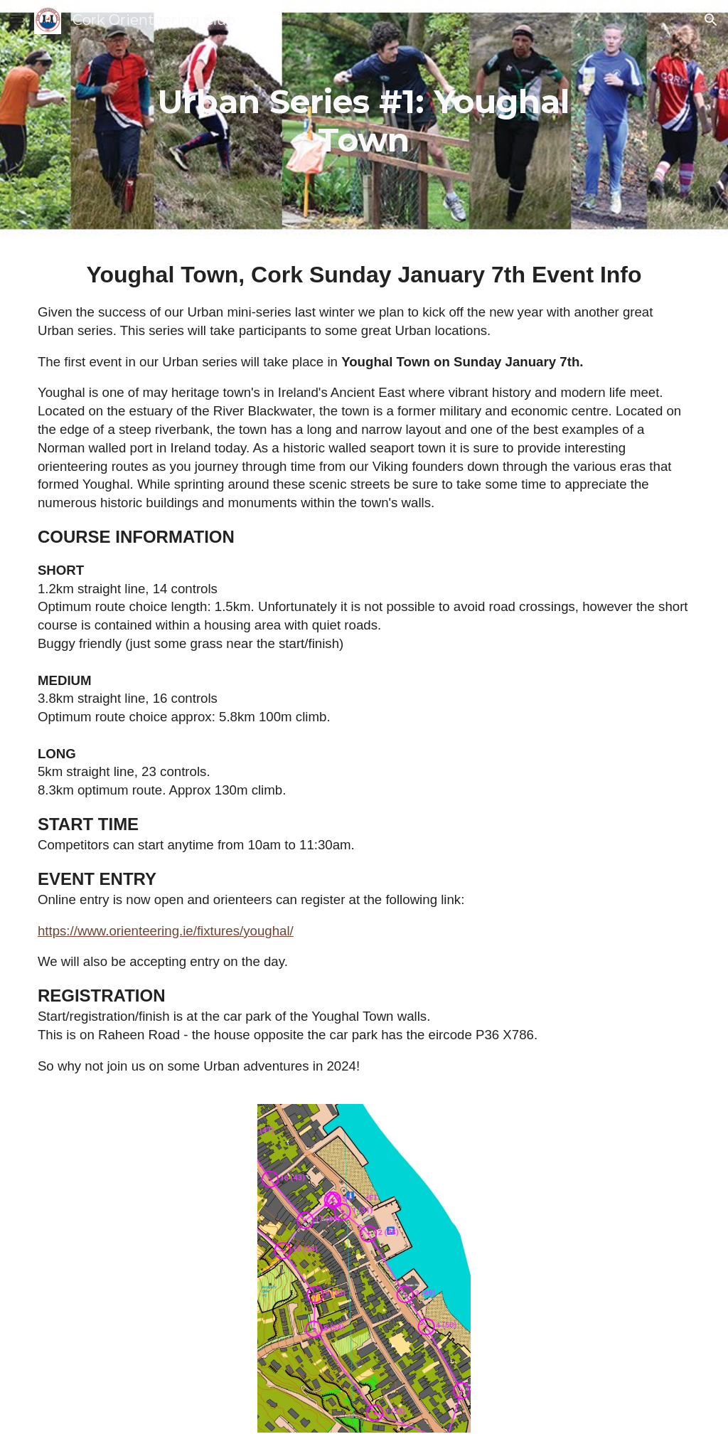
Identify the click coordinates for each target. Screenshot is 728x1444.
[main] (364, 121)
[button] (17, 19)
